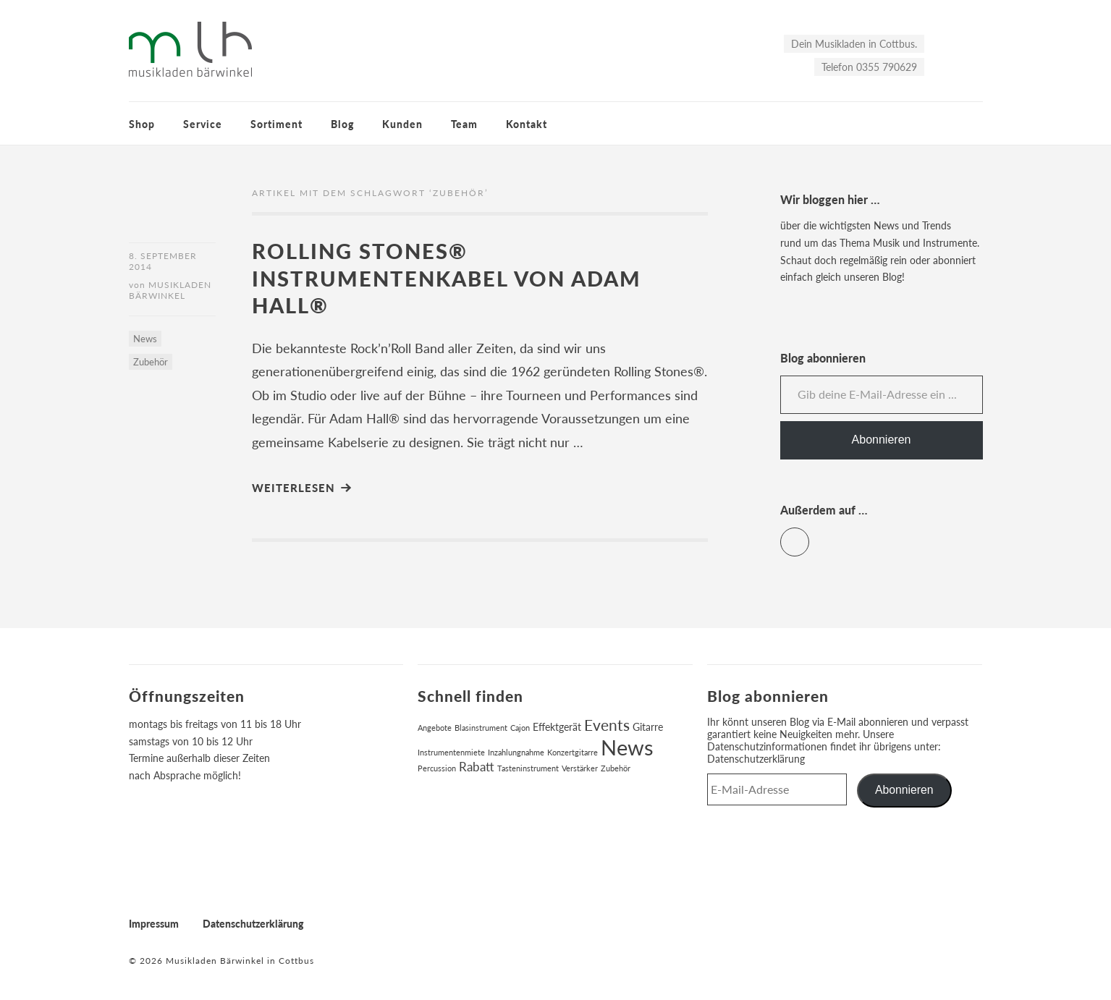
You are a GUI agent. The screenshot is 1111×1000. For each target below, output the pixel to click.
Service (202, 124)
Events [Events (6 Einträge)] (607, 725)
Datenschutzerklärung (756, 759)
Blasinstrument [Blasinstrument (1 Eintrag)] (481, 727)
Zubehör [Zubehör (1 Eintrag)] (615, 768)
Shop (142, 124)
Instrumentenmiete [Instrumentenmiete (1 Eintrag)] (451, 752)
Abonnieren (881, 439)
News (145, 338)
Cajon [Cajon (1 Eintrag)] (520, 727)
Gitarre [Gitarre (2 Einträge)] (648, 727)
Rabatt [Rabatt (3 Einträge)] (476, 767)
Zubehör (150, 362)
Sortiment (276, 124)
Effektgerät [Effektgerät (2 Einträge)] (557, 727)
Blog (342, 124)
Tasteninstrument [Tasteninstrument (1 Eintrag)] (528, 768)
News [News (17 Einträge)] (627, 747)
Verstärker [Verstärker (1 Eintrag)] (580, 768)
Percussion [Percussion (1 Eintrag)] (437, 768)
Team (464, 124)
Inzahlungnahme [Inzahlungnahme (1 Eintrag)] (516, 752)
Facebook (808, 536)
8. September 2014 (163, 261)
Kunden (402, 124)
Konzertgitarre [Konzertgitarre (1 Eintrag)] (572, 752)
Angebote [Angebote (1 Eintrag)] (435, 727)
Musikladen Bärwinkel (170, 290)
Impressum (154, 924)
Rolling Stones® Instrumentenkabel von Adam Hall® (446, 278)
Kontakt (526, 124)
